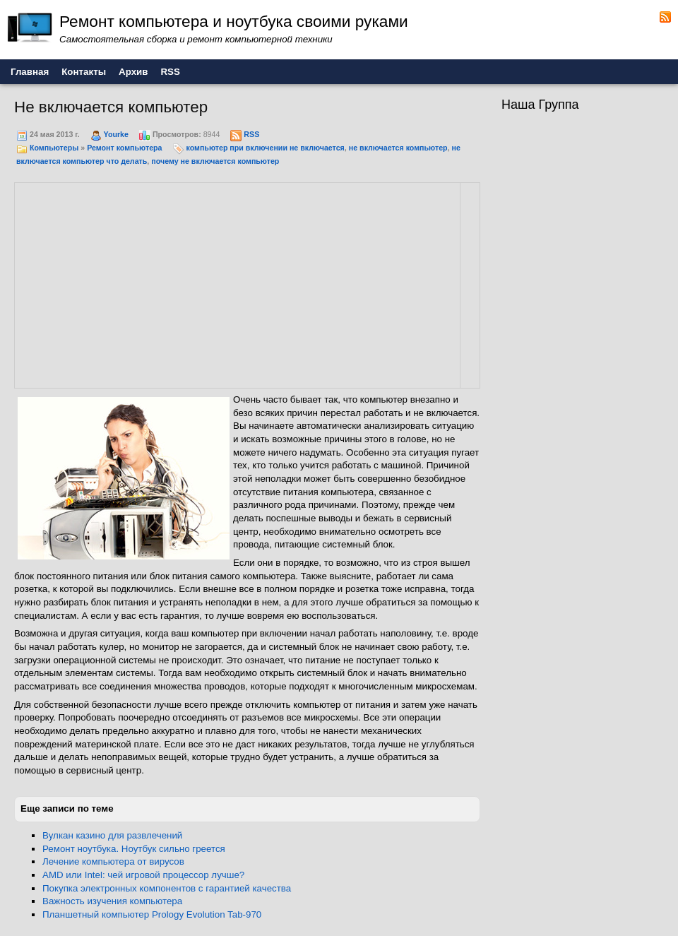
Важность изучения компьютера (112, 901)
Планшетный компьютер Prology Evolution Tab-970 (151, 914)
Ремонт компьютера (124, 147)
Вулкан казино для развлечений (112, 835)
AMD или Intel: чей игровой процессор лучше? (143, 875)
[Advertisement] (135, 283)
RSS (251, 134)
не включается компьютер (398, 147)
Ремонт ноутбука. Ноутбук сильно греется (133, 848)
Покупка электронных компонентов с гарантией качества (166, 888)
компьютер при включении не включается (265, 147)
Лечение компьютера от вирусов (113, 861)
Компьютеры (54, 147)
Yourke (116, 134)
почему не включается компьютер (215, 161)
